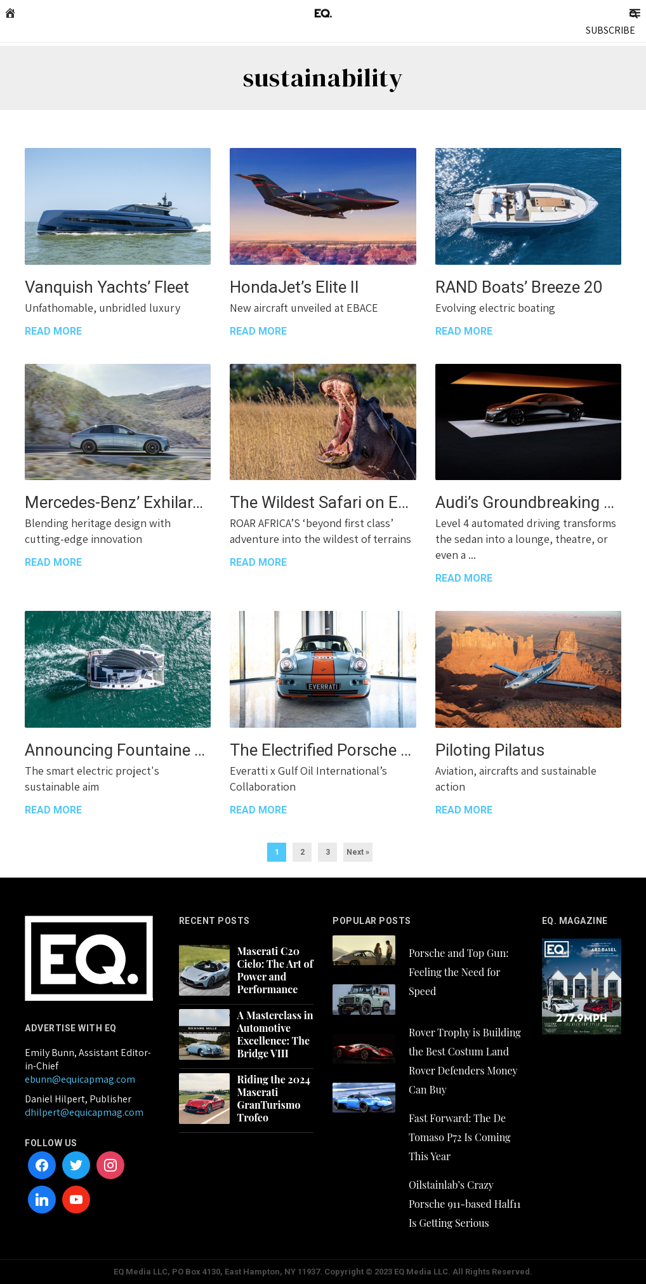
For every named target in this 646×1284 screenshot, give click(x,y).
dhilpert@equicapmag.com (84, 1112)
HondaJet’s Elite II (294, 287)
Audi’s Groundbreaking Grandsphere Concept (528, 502)
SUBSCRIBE (610, 30)
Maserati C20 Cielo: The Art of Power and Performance (275, 970)
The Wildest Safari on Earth (323, 502)
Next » (357, 852)
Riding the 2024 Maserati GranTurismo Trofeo (273, 1098)
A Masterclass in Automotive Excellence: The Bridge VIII (275, 1034)
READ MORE (53, 331)
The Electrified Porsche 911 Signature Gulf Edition (323, 749)
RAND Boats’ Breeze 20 (519, 287)
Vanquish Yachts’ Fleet (107, 287)
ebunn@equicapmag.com (80, 1079)
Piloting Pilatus (489, 749)
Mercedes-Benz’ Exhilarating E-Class (118, 502)
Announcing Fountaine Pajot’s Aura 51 (118, 749)
